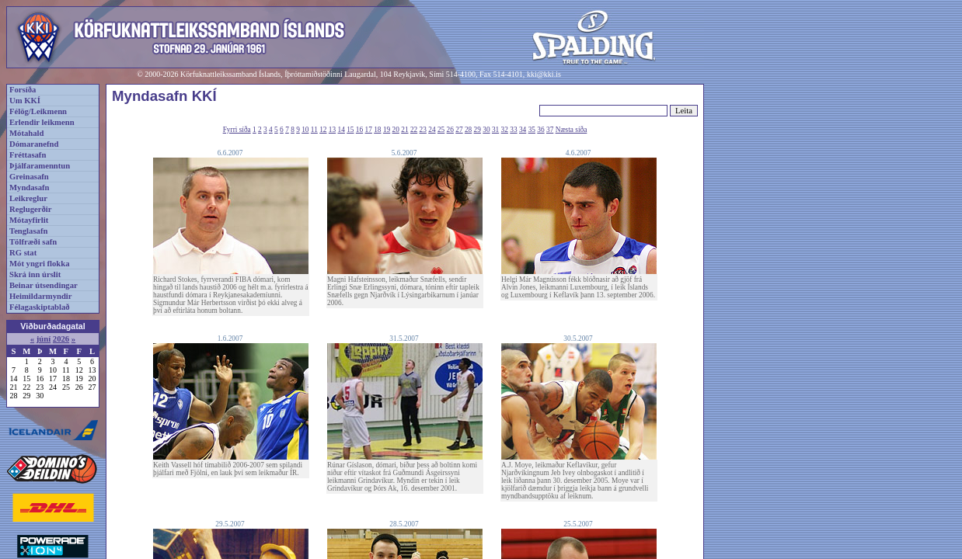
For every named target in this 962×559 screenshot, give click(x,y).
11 (314, 130)
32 (504, 130)
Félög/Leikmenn (38, 111)
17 (368, 130)
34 (522, 130)
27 (458, 130)
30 (486, 130)
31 (495, 130)
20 (395, 130)
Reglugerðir (30, 209)
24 (431, 130)
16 (359, 130)
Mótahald (26, 133)
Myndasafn (29, 187)
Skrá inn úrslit (35, 274)
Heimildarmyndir (40, 296)
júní (44, 339)
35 (531, 130)
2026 (61, 339)
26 (450, 130)
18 (377, 130)
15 (350, 130)
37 (549, 130)
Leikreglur (28, 198)
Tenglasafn (28, 231)
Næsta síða (571, 130)
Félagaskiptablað (39, 307)
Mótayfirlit (28, 220)
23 (423, 130)
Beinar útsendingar (43, 285)
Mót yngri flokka (39, 263)
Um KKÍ (24, 100)
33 (513, 130)
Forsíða (22, 89)
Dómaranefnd (33, 144)
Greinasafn (29, 176)
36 (540, 130)
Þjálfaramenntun (39, 165)
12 (322, 130)
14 (341, 130)
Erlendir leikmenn (42, 122)
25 (440, 130)
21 (404, 130)
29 (477, 130)
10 (304, 130)
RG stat (23, 252)
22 (413, 130)
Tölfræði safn (33, 242)
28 (468, 130)
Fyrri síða (237, 130)
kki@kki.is (544, 74)
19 (386, 130)
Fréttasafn (27, 155)
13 (332, 130)
